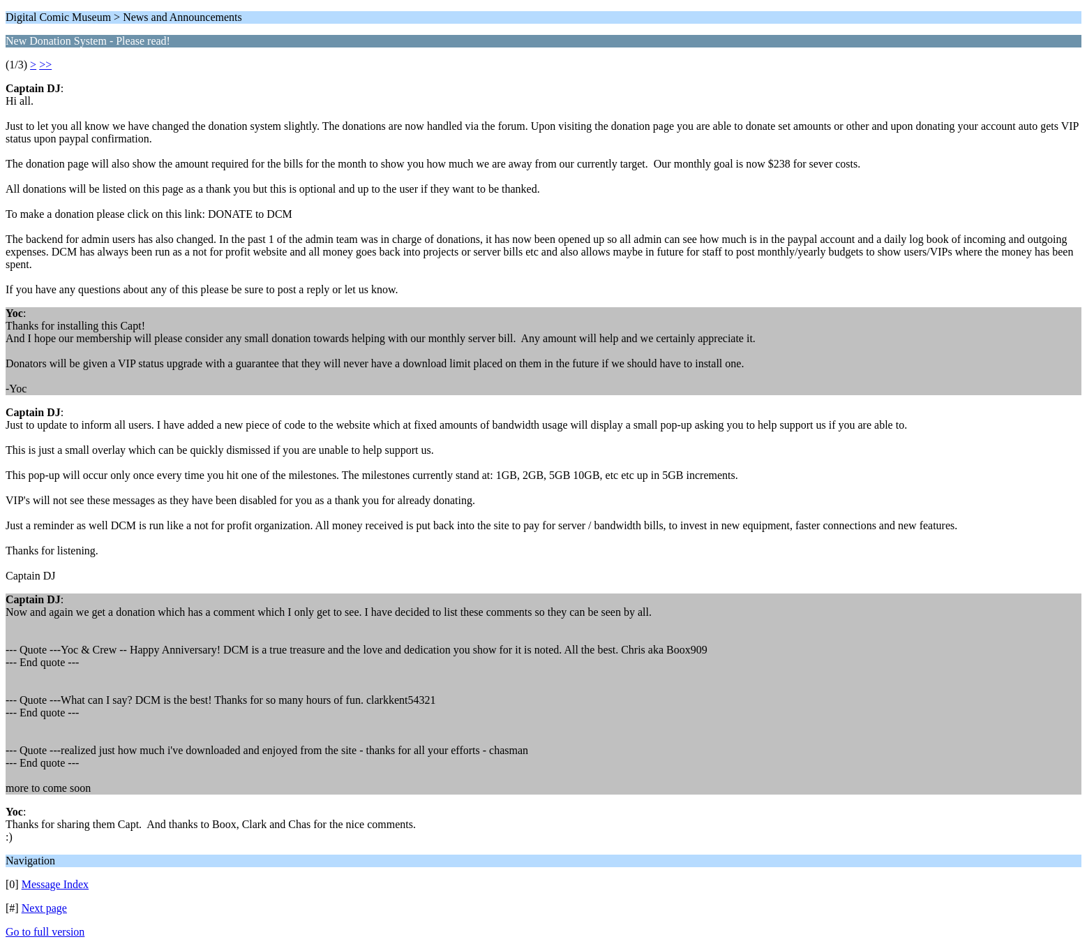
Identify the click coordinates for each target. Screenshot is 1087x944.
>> (45, 65)
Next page (44, 908)
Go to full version (45, 932)
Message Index (55, 884)
